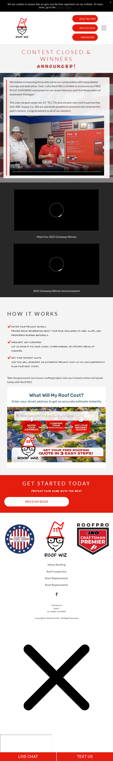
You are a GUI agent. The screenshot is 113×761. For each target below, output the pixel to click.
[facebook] (56, 595)
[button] (103, 28)
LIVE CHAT (28, 756)
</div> (26, 748)
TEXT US (85, 756)
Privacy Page (63, 7)
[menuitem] (56, 564)
